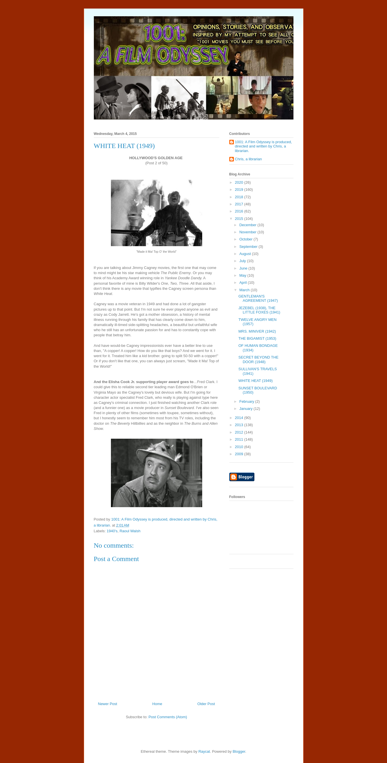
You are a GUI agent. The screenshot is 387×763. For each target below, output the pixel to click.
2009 (239, 454)
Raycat (204, 751)
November (248, 232)
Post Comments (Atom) (168, 717)
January (246, 408)
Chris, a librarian (248, 159)
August (245, 254)
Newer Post (107, 704)
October (246, 239)
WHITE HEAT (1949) (255, 381)
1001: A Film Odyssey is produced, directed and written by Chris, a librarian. (263, 146)
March (245, 290)
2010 (239, 447)
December (248, 225)
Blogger (239, 751)
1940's (112, 531)
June (243, 268)
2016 (239, 211)
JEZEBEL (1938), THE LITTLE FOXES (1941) (259, 310)
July (243, 261)
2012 (239, 432)
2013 (239, 425)
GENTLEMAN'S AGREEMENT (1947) (258, 298)
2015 (239, 218)
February (247, 401)
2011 (239, 439)
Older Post (206, 704)
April (243, 282)
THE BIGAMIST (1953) (257, 338)
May (243, 275)
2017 (239, 204)
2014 (239, 418)
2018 (239, 197)
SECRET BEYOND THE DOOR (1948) (258, 359)
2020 (239, 182)
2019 (239, 189)
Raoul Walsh (129, 531)
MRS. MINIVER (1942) (257, 331)
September (248, 246)
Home (157, 704)
